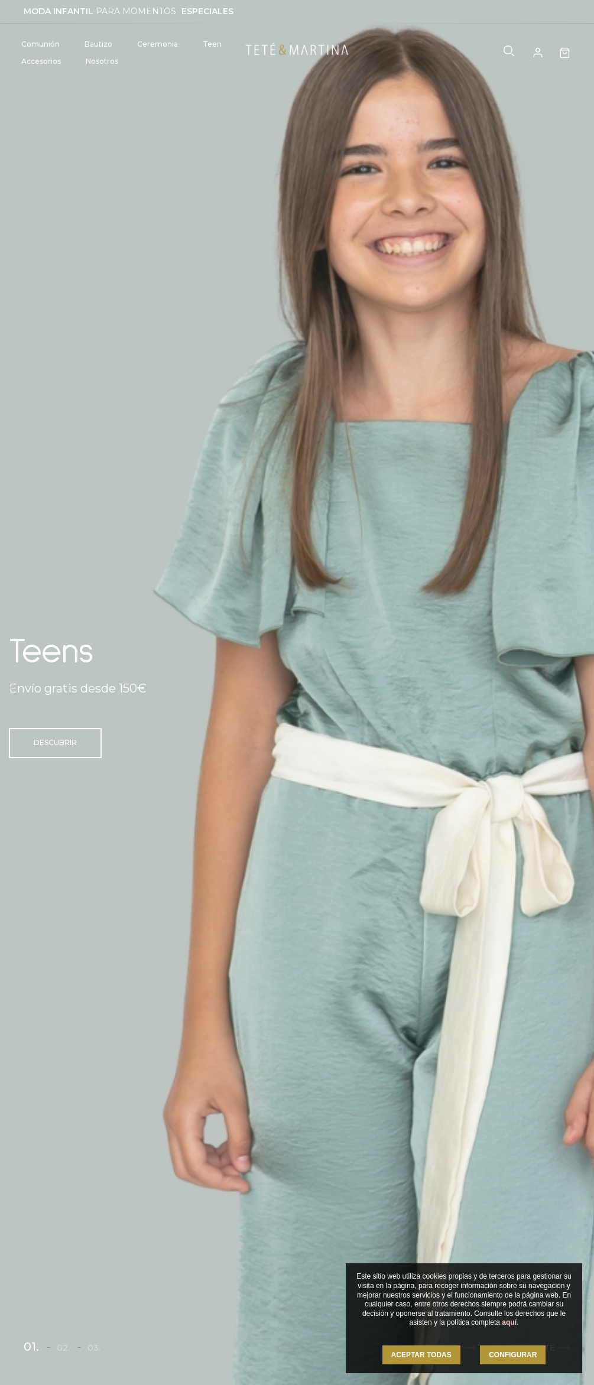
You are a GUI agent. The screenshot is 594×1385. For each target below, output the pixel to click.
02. (63, 1347)
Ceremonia (157, 44)
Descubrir (55, 742)
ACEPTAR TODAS (421, 1355)
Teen (212, 44)
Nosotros (102, 61)
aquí (509, 1322)
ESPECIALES (207, 11)
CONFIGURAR (513, 1355)
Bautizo (98, 44)
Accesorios (41, 61)
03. (93, 1347)
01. (31, 1347)
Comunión (40, 44)
